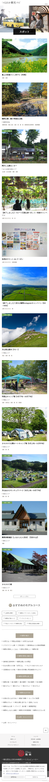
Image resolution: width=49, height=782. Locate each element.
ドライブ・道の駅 (19, 706)
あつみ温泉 (9, 171)
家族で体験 (22, 698)
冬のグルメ (35, 686)
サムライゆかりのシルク (34, 665)
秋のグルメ (25, 686)
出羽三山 (7, 402)
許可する (13, 777)
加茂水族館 (14, 262)
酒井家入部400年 (8, 661)
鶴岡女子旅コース (9, 618)
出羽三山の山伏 (27, 641)
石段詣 (20, 402)
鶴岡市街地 (4, 124)
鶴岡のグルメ (7, 702)
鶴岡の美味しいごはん (10, 649)
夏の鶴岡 (22, 682)
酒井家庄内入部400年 (29, 124)
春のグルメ (6, 686)
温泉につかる (32, 702)
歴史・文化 (10, 124)
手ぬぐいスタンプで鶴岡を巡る (13, 623)
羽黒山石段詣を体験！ (34, 623)
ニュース (36, 736)
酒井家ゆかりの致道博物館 (35, 645)
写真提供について (35, 745)
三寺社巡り (20, 645)
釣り (11, 590)
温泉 (3, 402)
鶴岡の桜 (5, 682)
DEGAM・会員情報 (36, 739)
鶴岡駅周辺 (31, 706)
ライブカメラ (13, 742)
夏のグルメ (16, 686)
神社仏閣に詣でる (19, 702)
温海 (17, 171)
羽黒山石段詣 (15, 641)
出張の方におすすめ (9, 698)
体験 (13, 171)
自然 (6, 77)
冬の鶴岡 (38, 682)
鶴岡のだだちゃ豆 (38, 710)
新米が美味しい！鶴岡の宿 (28, 649)
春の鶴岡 (14, 682)
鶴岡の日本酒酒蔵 (24, 710)
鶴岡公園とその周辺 (23, 661)
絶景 (3, 77)
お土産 (3, 171)
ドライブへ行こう (25, 618)
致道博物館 (37, 124)
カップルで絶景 (33, 698)
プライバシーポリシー (13, 745)
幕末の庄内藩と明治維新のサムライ (28, 669)
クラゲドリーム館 (8, 645)
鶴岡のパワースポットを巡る (27, 613)
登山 (3, 355)
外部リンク (13, 739)
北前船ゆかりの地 (8, 669)
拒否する (35, 777)
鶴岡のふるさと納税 (9, 710)
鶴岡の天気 (36, 742)
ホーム (13, 736)
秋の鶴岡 (30, 682)
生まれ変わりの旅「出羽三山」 (13, 665)
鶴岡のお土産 (7, 706)
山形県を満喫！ (9, 613)
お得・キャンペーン (6, 218)
